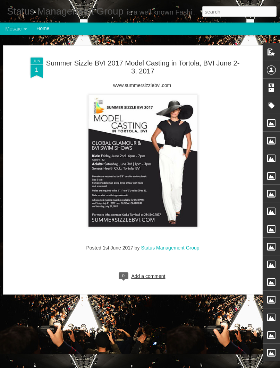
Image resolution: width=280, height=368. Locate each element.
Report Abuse (182, 364)
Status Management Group (170, 238)
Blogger (161, 364)
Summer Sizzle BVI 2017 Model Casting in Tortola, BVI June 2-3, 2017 (143, 57)
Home (42, 28)
